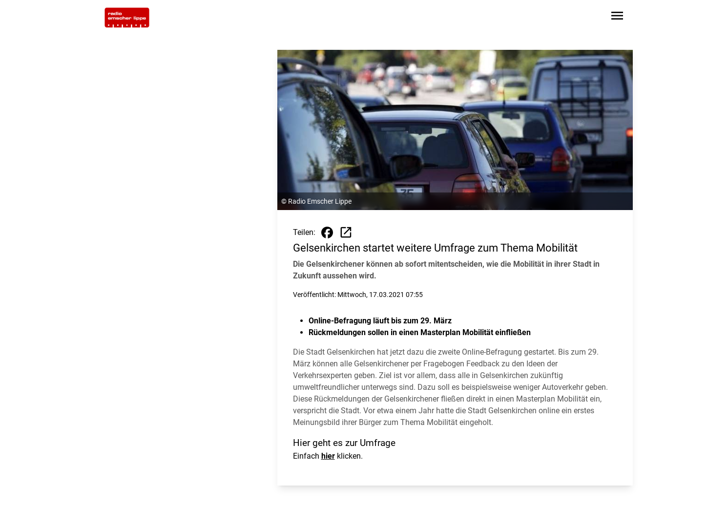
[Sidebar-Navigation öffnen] (617, 17)
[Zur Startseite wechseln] (127, 17)
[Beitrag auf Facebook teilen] (327, 232)
